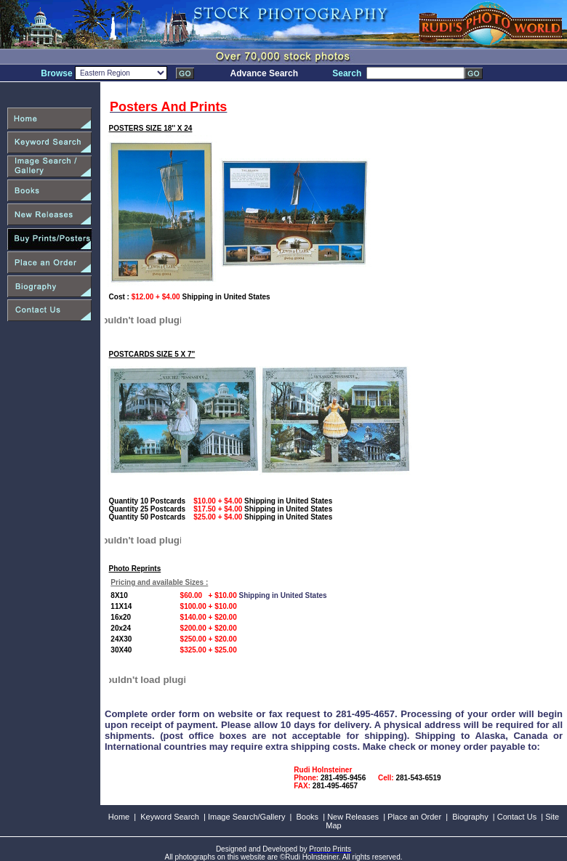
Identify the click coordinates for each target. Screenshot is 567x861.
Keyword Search (169, 816)
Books (308, 816)
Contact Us (516, 816)
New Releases (353, 816)
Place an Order (414, 816)
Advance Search (264, 73)
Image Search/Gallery (246, 816)
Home (118, 816)
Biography (470, 816)
